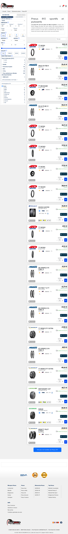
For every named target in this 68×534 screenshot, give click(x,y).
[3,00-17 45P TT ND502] (65, 240)
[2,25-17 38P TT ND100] (65, 58)
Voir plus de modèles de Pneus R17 (47, 450)
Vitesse (15, 28)
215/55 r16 (37, 492)
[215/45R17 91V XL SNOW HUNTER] (65, 219)
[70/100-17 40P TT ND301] (65, 179)
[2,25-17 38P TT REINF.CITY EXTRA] (65, 341)
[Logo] (14, 522)
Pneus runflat (24, 490)
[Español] (53, 522)
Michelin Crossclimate (53, 488)
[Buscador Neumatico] (5, 26)
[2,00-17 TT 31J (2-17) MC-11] (65, 118)
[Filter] (62, 39)
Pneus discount (24, 495)
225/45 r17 (37, 495)
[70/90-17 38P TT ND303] (65, 159)
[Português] (58, 522)
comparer (32, 59)
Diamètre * (20, 24)
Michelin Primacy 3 (52, 490)
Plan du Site (10, 510)
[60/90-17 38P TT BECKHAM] (65, 98)
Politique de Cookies (54, 529)
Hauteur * (11, 24)
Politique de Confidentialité (39, 529)
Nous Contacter (11, 505)
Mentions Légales (25, 529)
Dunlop (9, 495)
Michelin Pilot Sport (52, 492)
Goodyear (10, 497)
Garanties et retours (12, 507)
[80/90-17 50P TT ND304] (65, 260)
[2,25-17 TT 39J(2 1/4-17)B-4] (65, 78)
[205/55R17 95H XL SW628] (65, 421)
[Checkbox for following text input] (29, 58)
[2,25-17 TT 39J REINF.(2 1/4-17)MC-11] (65, 280)
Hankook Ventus (52, 497)
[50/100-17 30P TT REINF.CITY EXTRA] (65, 381)
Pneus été (23, 492)
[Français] (55, 522)
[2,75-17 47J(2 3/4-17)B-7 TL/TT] (65, 300)
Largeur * (3, 24)
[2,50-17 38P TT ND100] (65, 139)
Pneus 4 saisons (25, 497)
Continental (10, 488)
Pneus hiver (23, 488)
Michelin (9, 490)
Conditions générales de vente (15, 512)
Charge (2, 28)
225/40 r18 (37, 490)
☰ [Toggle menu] (66, 6)
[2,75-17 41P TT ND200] (65, 199)
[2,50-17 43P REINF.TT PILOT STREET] (65, 442)
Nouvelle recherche (21, 14)
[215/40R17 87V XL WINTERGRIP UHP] (65, 401)
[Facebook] (60, 522)
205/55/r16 (37, 488)
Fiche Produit (63, 52)
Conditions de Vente (14, 529)
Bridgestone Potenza (53, 495)
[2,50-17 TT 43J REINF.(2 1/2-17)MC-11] (65, 320)
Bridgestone (10, 492)
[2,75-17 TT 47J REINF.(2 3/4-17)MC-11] (65, 361)
